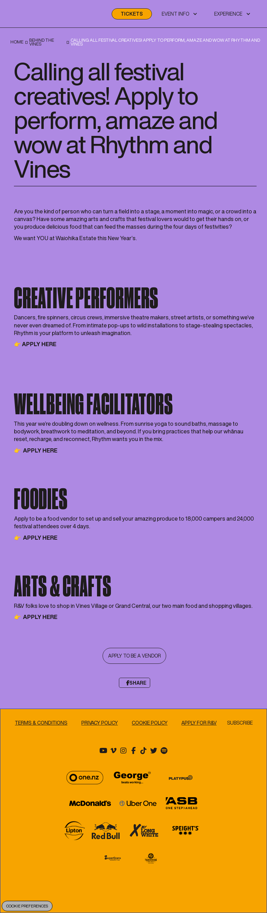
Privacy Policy (99, 722)
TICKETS (132, 13)
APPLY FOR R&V (199, 722)
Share (136, 682)
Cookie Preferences (27, 906)
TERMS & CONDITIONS (41, 722)
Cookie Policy (150, 722)
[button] (179, 13)
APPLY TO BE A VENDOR (134, 656)
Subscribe (240, 722)
